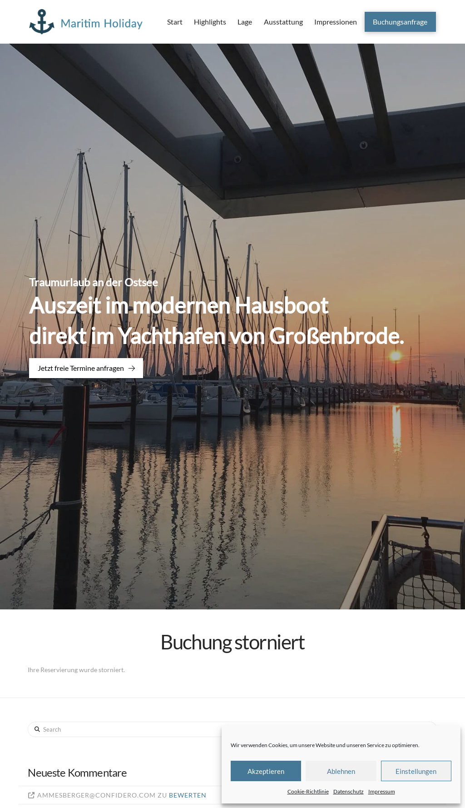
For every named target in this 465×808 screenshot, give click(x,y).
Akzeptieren (265, 771)
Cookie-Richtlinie (308, 791)
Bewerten (188, 795)
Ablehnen (341, 771)
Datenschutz (348, 791)
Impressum (381, 791)
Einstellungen (416, 771)
